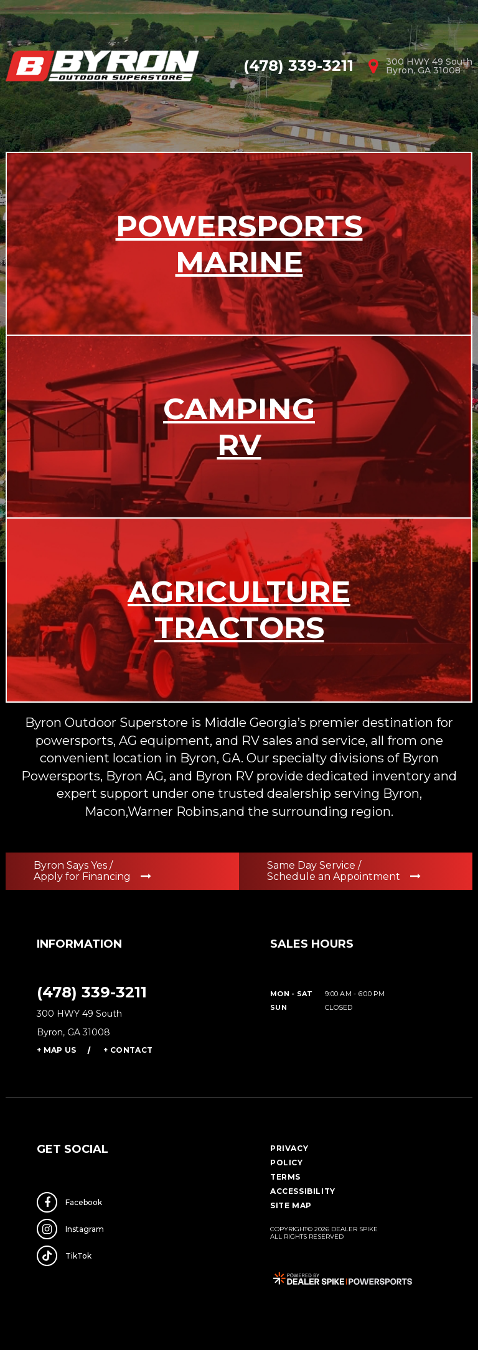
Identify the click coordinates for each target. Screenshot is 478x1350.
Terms (285, 1176)
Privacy (289, 1148)
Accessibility (302, 1191)
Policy (286, 1162)
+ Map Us (56, 1050)
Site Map (291, 1205)
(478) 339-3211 (92, 992)
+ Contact (127, 1050)
